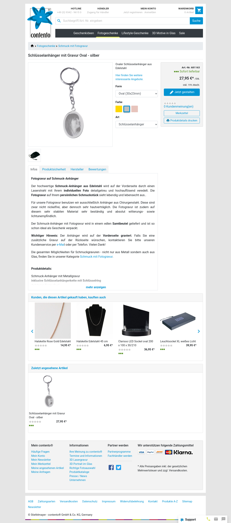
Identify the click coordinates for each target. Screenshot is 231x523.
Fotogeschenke (46, 46)
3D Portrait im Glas (80, 464)
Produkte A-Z (170, 501)
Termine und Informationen (85, 456)
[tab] (208, 518)
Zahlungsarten (46, 501)
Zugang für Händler (98, 12)
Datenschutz (89, 501)
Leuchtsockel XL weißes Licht (178, 341)
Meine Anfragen (40, 472)
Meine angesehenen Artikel (47, 468)
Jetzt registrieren (132, 12)
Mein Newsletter (41, 459)
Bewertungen (97, 169)
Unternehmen (77, 480)
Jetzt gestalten (182, 92)
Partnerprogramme (119, 451)
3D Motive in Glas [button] (164, 33)
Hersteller (77, 169)
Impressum (109, 501)
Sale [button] (182, 33)
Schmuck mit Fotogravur (73, 46)
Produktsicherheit (54, 169)
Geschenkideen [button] (83, 33)
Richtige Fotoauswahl (82, 468)
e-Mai (60, 244)
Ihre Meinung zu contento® (85, 451)
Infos (33, 169)
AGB (30, 501)
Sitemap (187, 501)
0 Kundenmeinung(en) (178, 106)
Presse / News (78, 476)
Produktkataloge (79, 472)
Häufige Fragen (40, 451)
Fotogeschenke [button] (109, 33)
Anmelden (150, 12)
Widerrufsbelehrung (132, 501)
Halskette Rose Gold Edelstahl (53, 341)
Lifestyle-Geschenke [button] (135, 33)
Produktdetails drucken (181, 120)
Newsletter (34, 507)
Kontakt (153, 501)
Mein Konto (38, 456)
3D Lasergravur (78, 459)
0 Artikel (189, 12)
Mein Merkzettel (41, 464)
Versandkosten (69, 501)
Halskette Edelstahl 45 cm (92, 341)
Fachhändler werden (120, 456)
